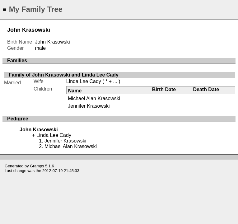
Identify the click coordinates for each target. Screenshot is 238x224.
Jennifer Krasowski (89, 106)
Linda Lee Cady (83, 81)
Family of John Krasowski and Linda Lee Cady (64, 74)
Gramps (37, 166)
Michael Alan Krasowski (94, 98)
